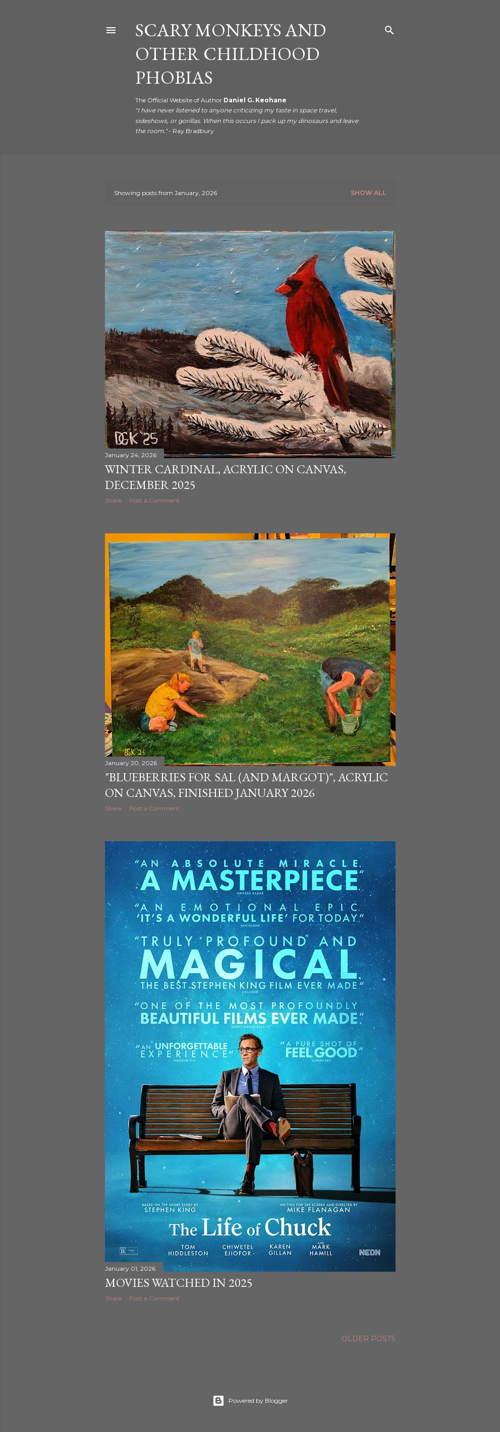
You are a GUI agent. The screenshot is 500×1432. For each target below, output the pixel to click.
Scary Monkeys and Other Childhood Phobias (230, 53)
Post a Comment (154, 500)
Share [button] (113, 500)
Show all (368, 193)
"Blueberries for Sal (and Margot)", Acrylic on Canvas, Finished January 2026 (246, 784)
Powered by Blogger (250, 1401)
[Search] (389, 28)
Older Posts (369, 1338)
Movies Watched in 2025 (179, 1282)
